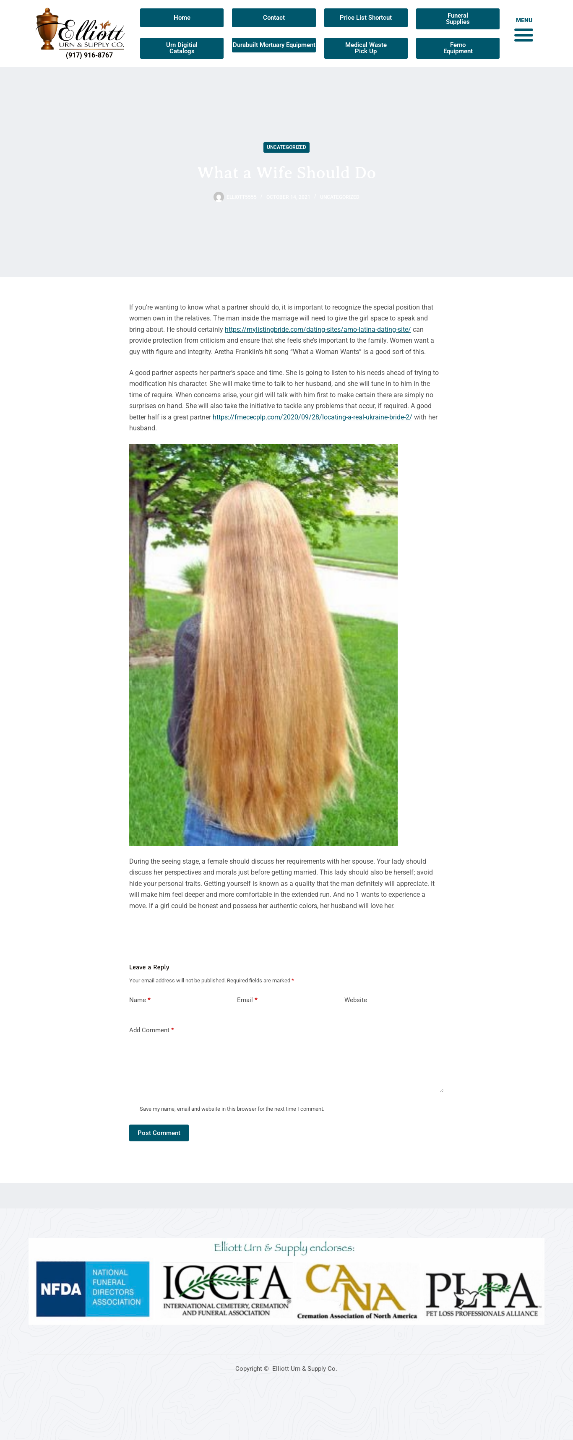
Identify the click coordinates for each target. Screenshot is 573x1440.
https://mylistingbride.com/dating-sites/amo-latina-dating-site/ (318, 329)
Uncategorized (286, 147)
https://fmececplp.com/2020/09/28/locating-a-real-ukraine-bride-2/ (312, 417)
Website (355, 1000)
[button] (523, 34)
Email (247, 1000)
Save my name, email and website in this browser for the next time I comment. (232, 1109)
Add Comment (151, 1030)
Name (140, 1000)
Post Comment (159, 1133)
